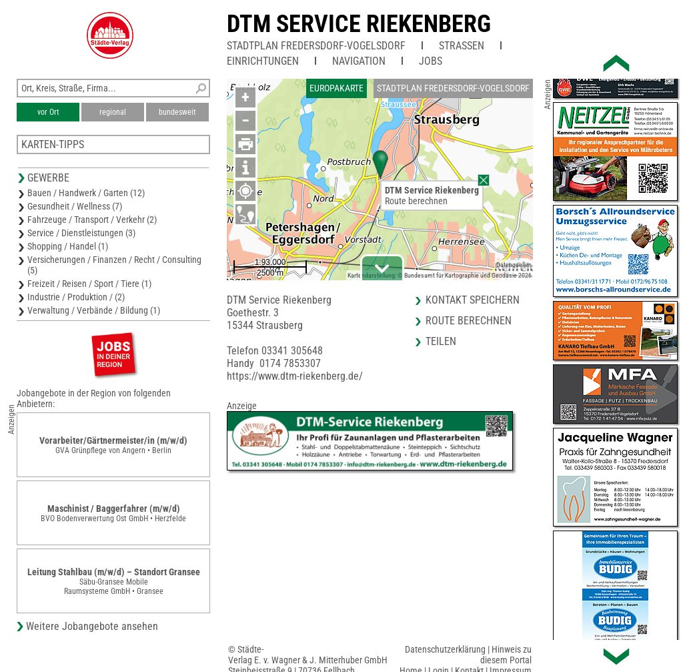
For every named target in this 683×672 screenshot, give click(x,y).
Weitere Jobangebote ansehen (92, 626)
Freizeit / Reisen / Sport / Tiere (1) (89, 283)
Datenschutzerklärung (445, 649)
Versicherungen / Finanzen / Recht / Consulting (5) (114, 265)
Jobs (430, 61)
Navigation (359, 61)
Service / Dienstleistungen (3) (81, 233)
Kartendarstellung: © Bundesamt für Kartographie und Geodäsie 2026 (440, 275)
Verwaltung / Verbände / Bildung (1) (93, 310)
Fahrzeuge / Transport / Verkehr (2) (92, 219)
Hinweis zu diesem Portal (506, 654)
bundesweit (177, 112)
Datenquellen (514, 264)
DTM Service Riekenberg (359, 24)
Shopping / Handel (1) (67, 246)
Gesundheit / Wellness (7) (74, 206)
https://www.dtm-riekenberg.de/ (295, 376)
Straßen (461, 45)
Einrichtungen (263, 61)
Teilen (441, 341)
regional (112, 112)
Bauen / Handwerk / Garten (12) (86, 193)
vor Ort (48, 112)
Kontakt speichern (473, 300)
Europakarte (336, 88)
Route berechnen (416, 201)
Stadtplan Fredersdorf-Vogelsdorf (316, 45)
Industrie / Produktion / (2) (76, 297)
